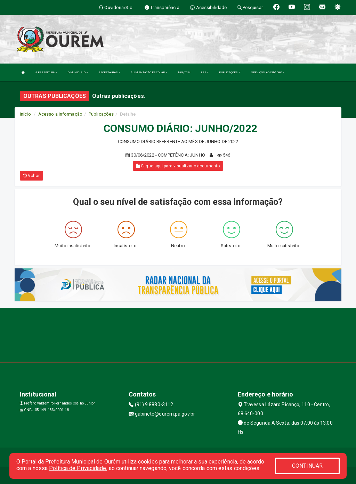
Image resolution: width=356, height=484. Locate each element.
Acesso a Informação (60, 114)
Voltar (31, 175)
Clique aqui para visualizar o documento (178, 166)
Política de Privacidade (77, 468)
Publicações (101, 114)
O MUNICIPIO (78, 72)
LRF (205, 72)
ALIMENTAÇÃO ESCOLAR (149, 72)
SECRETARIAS (109, 72)
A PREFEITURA (46, 72)
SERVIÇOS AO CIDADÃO (267, 72)
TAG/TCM (184, 72)
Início (25, 114)
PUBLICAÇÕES (229, 72)
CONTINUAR (307, 465)
